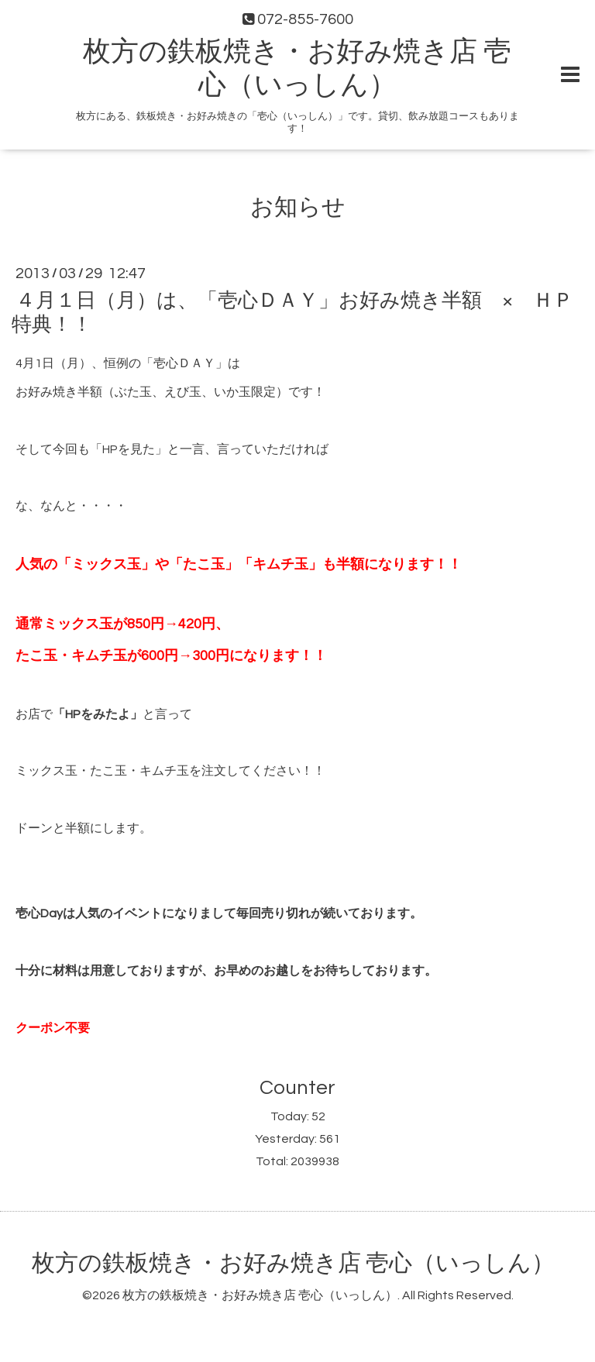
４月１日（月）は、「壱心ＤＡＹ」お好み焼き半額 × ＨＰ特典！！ (292, 313)
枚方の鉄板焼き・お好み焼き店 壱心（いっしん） (293, 1263)
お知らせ (298, 207)
